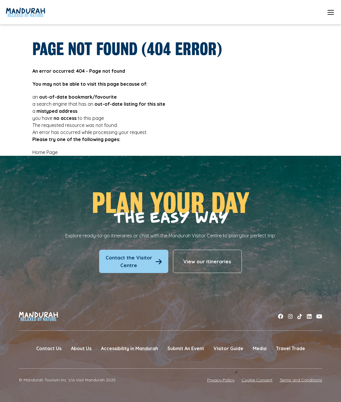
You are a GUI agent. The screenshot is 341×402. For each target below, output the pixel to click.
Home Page (45, 152)
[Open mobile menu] (330, 12)
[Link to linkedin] (309, 316)
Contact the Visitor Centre (134, 261)
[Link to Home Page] (25, 12)
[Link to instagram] (290, 316)
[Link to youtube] (319, 316)
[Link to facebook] (280, 316)
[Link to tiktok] (299, 316)
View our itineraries (207, 261)
